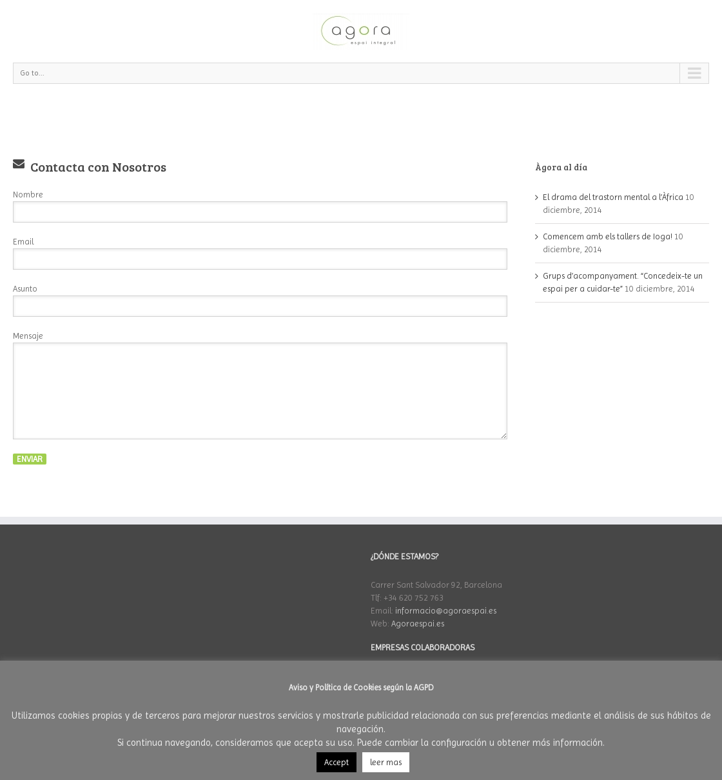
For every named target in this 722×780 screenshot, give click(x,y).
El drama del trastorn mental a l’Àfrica (613, 197)
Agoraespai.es (417, 623)
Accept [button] (336, 762)
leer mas (386, 762)
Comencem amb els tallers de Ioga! (607, 236)
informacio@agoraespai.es (445, 610)
